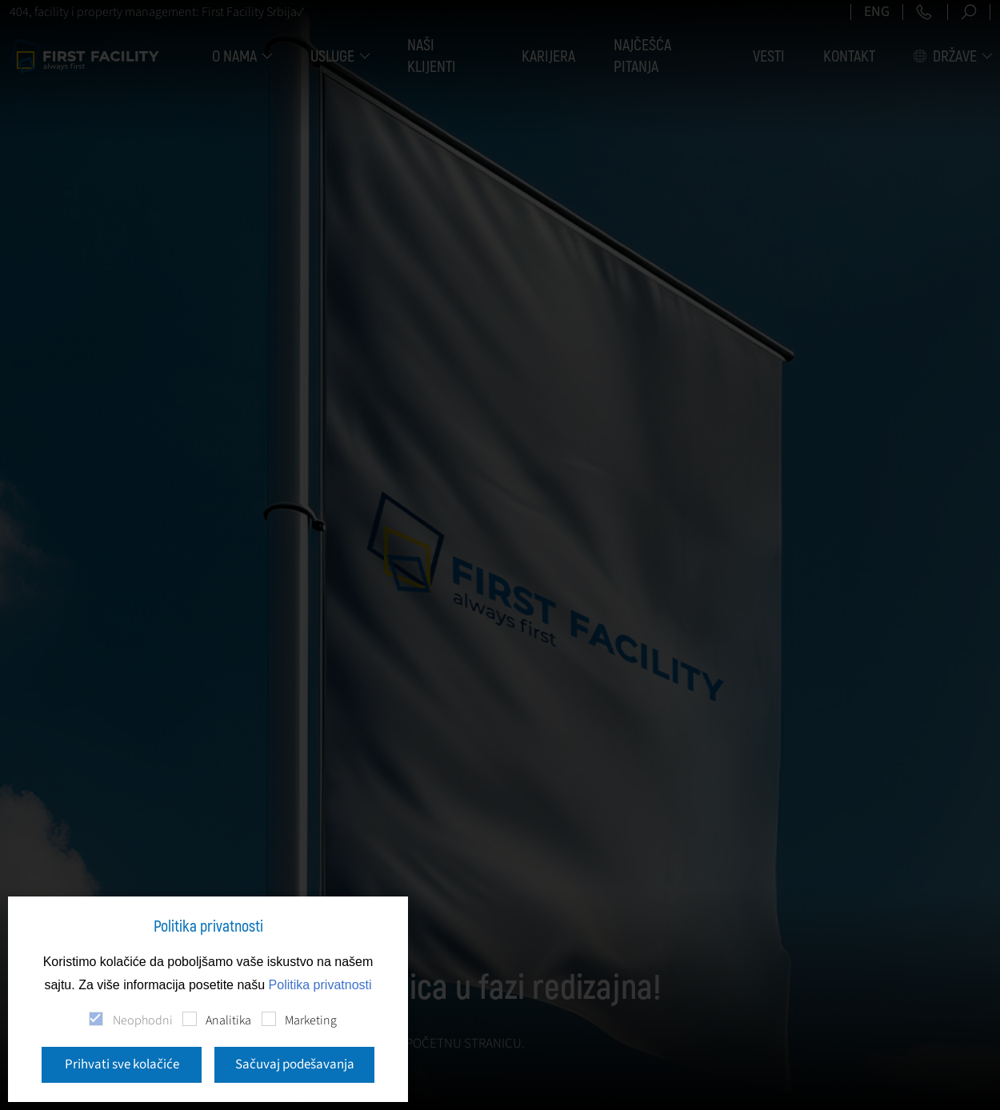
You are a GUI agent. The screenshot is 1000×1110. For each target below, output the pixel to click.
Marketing (311, 1020)
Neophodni (143, 1020)
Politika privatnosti (320, 985)
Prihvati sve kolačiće (122, 1064)
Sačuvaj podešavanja (294, 1064)
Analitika (228, 1020)
